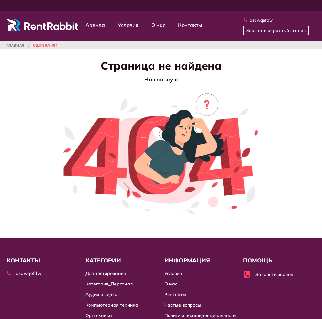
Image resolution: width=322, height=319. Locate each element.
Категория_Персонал (109, 284)
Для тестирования (105, 273)
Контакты (190, 25)
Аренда (95, 25)
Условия (128, 25)
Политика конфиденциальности (200, 315)
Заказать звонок (268, 274)
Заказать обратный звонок (276, 30)
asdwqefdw (258, 20)
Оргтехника (98, 315)
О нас (158, 25)
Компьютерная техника (111, 305)
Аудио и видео (101, 294)
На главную (161, 79)
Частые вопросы (182, 305)
